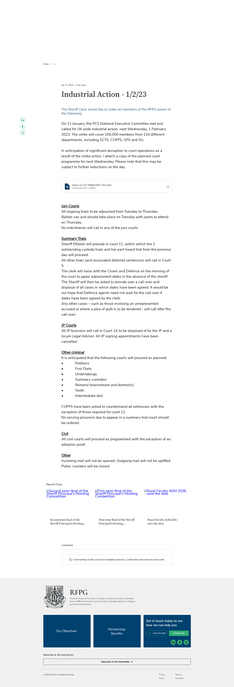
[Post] (54, 64)
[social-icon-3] (186, 642)
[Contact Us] (179, 633)
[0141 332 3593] (156, 633)
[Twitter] (22, 132)
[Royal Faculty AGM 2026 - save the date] (166, 502)
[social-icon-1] (173, 642)
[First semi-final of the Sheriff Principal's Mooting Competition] (117, 502)
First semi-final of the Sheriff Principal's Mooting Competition (117, 521)
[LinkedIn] (22, 120)
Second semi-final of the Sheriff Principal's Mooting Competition (66, 521)
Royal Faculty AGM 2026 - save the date (163, 521)
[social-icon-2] (179, 642)
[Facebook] (22, 126)
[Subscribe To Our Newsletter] (117, 662)
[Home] (46, 64)
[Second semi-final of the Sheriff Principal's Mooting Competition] (68, 502)
